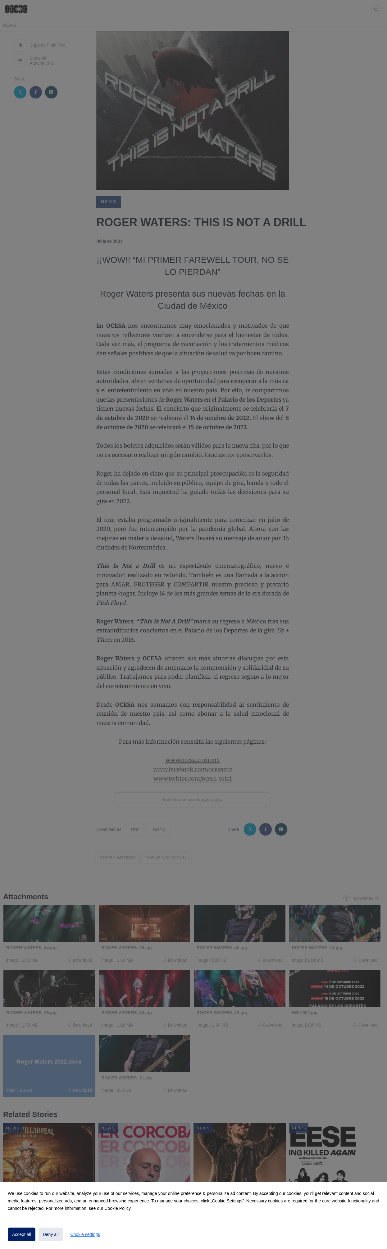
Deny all (51, 1234)
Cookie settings (85, 1234)
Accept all (21, 1234)
